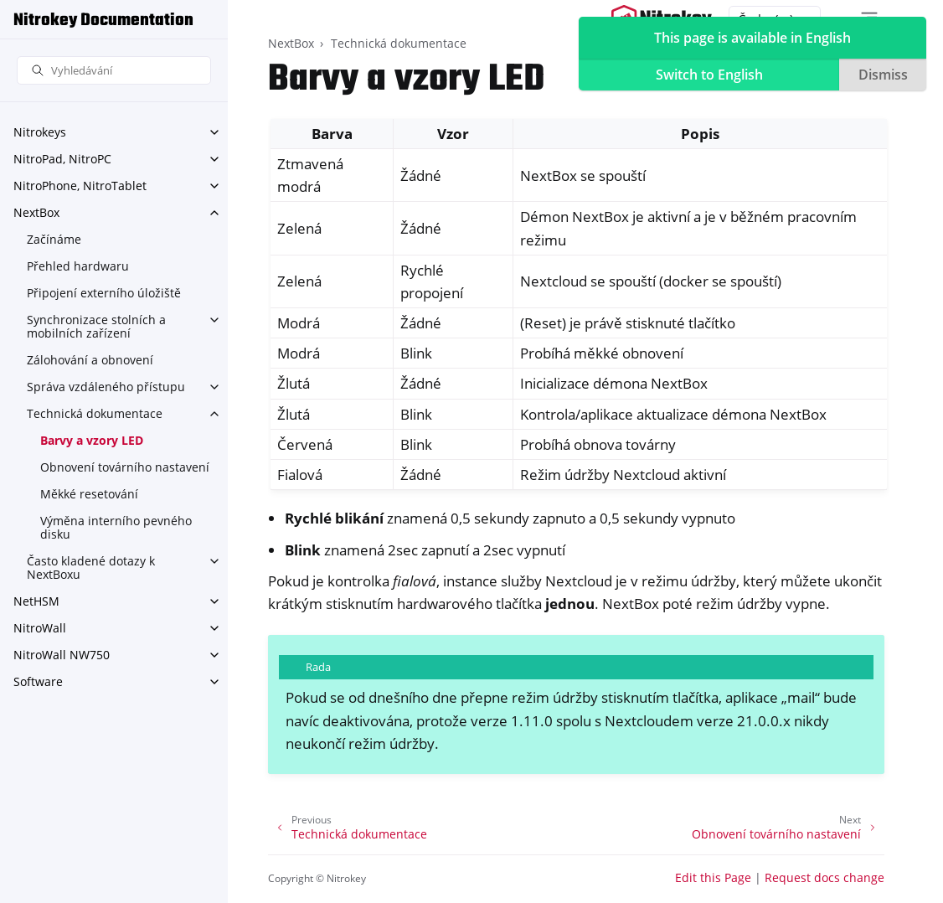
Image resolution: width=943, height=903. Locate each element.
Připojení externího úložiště (104, 293)
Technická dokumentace (94, 413)
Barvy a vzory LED (91, 440)
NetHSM (36, 601)
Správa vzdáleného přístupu (106, 387)
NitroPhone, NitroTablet (80, 186)
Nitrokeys (39, 132)
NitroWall (39, 628)
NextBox (36, 212)
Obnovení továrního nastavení (124, 467)
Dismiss (883, 74)
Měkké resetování (89, 494)
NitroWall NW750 (61, 655)
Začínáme (54, 239)
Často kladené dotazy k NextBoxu (91, 567)
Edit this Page (713, 877)
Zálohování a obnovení (90, 360)
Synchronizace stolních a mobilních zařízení (96, 326)
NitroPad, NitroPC (62, 159)
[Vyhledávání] (114, 71)
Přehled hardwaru (78, 266)
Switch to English (709, 74)
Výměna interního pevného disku (116, 527)
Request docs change (824, 877)
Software (38, 681)
